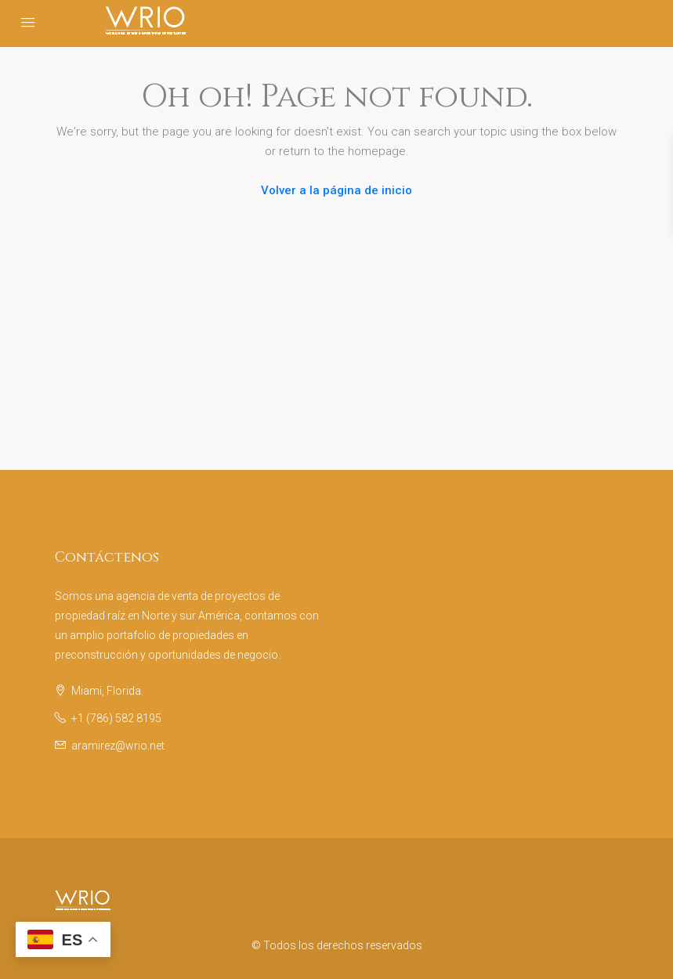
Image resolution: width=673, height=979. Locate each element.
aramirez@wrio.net (118, 745)
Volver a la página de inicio (336, 190)
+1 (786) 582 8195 (116, 718)
